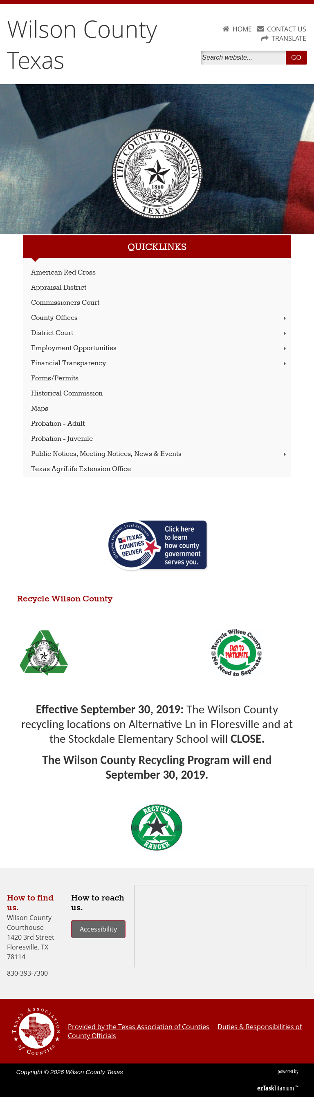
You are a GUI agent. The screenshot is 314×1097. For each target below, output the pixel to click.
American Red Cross (63, 272)
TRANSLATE (288, 38)
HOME (242, 29)
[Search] (245, 58)
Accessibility (98, 929)
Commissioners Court (65, 303)
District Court (159, 333)
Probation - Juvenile (62, 439)
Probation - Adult (58, 424)
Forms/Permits (54, 378)
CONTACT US (286, 29)
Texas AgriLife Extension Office (81, 469)
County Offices (159, 318)
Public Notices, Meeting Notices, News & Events (159, 454)
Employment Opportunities (159, 348)
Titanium (276, 1088)
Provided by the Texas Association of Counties (138, 1026)
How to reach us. (97, 903)
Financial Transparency (159, 363)
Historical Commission (67, 393)
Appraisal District (58, 288)
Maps (39, 408)
